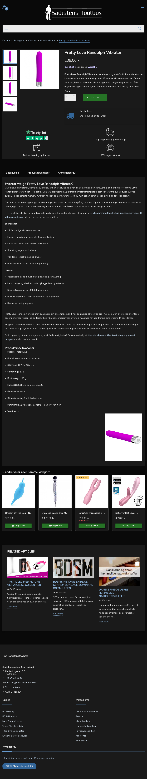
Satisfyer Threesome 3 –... (92, 513)
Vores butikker (12, 687)
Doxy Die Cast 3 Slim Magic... (55, 513)
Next (137, 564)
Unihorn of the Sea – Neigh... (18, 513)
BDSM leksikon (10, 716)
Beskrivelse (12, 173)
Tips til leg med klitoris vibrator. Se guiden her (24, 583)
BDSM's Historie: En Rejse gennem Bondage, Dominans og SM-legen (73, 585)
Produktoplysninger (38, 173)
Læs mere (12, 606)
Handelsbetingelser (86, 726)
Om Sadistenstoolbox (87, 711)
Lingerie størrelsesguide (14, 735)
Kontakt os (81, 740)
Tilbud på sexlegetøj (13, 730)
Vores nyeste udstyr (13, 726)
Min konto (81, 735)
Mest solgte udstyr (12, 721)
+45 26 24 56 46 (13, 677)
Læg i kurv (95, 97)
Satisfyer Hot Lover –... (126, 513)
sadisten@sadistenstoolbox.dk (21, 682)
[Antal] (68, 97)
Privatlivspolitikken (85, 730)
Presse (79, 716)
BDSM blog (8, 711)
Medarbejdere (83, 721)
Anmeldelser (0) (67, 173)
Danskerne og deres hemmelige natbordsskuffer (113, 593)
